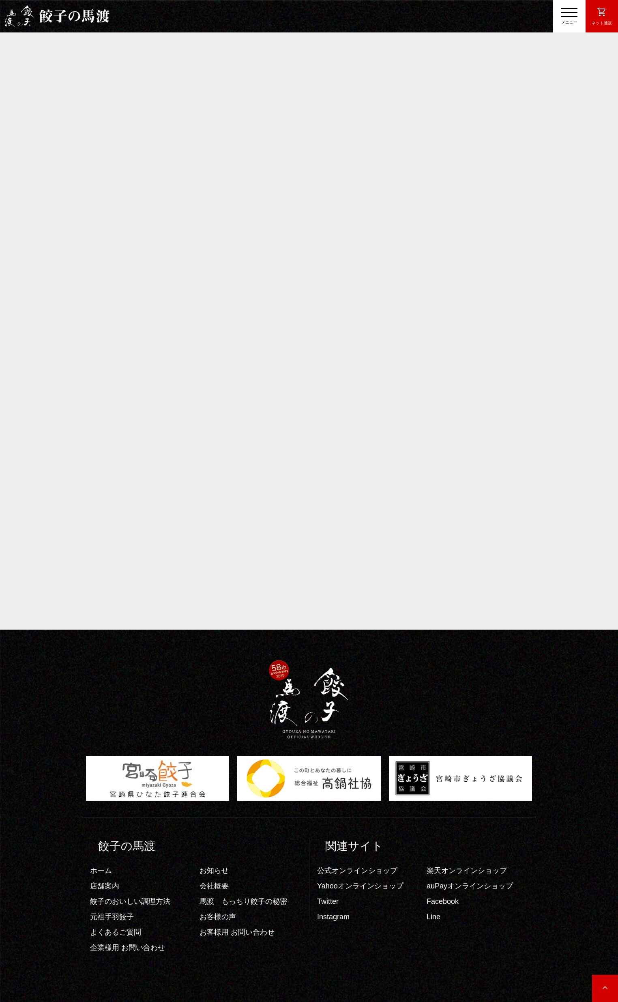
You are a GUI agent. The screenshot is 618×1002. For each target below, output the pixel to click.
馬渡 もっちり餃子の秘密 (243, 901)
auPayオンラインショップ (470, 886)
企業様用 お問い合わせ (127, 948)
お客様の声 (218, 917)
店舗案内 (104, 886)
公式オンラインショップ (357, 871)
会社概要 (214, 886)
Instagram (333, 917)
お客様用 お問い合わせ (237, 932)
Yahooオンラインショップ (360, 886)
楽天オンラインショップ (467, 871)
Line (433, 917)
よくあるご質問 (115, 932)
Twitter (328, 901)
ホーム (101, 871)
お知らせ (214, 871)
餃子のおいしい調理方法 (130, 901)
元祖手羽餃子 (112, 917)
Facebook (443, 901)
